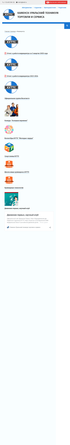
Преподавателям (50, 7)
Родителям (62, 7)
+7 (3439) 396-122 (9, 2)
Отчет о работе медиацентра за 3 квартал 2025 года (27, 53)
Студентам (37, 7)
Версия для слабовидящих (56, 2)
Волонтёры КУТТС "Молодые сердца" (19, 138)
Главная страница (10, 31)
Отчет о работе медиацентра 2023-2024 (22, 76)
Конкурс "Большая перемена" (16, 121)
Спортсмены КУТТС (12, 156)
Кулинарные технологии (14, 188)
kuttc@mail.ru (22, 2)
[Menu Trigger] (1, 23)
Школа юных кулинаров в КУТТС (17, 172)
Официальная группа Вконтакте (17, 98)
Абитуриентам (27, 7)
